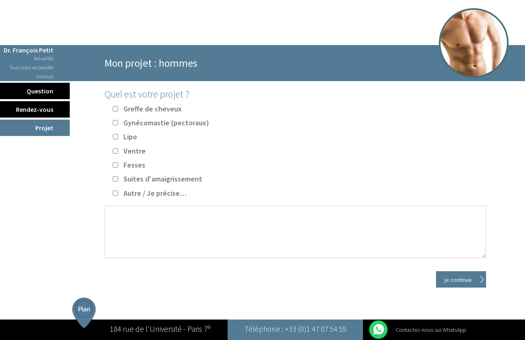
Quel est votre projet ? (147, 94)
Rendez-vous (34, 109)
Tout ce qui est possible (31, 67)
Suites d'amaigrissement (162, 179)
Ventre (134, 151)
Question (40, 91)
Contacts (44, 76)
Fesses (134, 165)
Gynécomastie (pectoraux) (166, 122)
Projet (44, 128)
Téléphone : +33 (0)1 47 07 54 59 (295, 330)
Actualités (43, 58)
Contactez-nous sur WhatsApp (431, 329)
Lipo (130, 136)
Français (35, 5)
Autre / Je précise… (155, 193)
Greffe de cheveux (152, 108)
